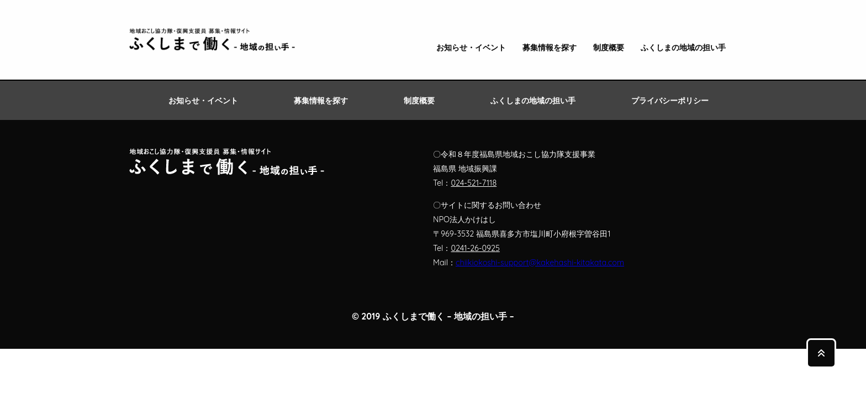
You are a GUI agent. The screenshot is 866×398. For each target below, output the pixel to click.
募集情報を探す (549, 48)
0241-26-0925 (475, 248)
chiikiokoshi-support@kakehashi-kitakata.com (540, 263)
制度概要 (608, 48)
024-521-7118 (474, 183)
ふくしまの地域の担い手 (683, 48)
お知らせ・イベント (471, 48)
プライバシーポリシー (670, 101)
